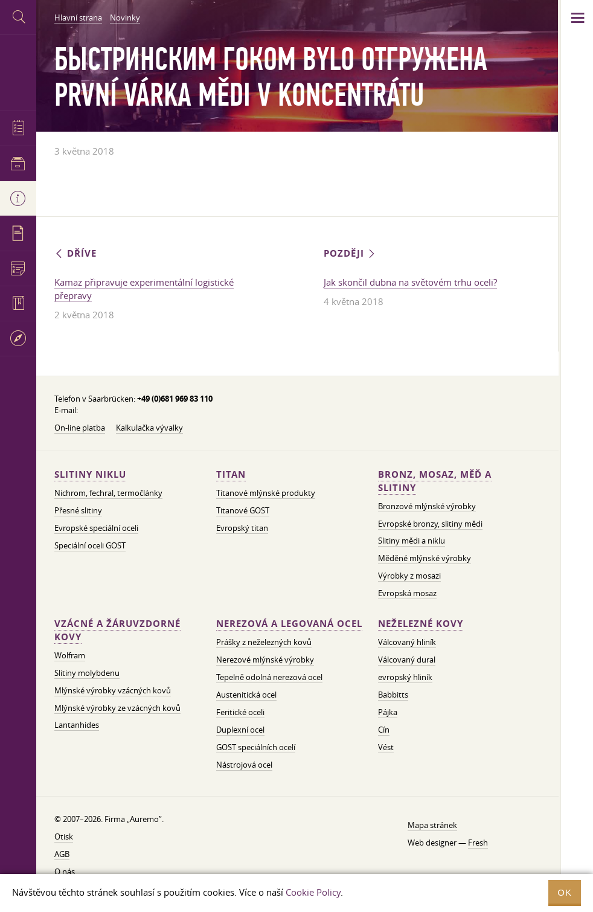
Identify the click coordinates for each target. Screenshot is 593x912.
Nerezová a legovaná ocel (289, 623)
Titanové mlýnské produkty (265, 492)
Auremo (18, 71)
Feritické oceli (240, 712)
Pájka (387, 712)
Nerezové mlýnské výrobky (265, 659)
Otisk (63, 836)
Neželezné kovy (420, 623)
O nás (64, 871)
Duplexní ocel (240, 729)
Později (350, 253)
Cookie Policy (313, 892)
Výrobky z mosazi (409, 575)
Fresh (478, 842)
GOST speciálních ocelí (255, 747)
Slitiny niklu (90, 474)
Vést (386, 747)
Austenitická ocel (246, 694)
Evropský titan (242, 527)
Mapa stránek (432, 825)
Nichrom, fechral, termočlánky (108, 492)
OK (564, 892)
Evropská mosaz (407, 593)
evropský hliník (405, 677)
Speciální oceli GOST (90, 545)
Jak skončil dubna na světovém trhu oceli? (410, 282)
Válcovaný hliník (407, 642)
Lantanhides (76, 724)
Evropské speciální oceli (96, 527)
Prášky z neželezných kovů (264, 642)
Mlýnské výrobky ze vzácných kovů (117, 707)
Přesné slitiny (78, 510)
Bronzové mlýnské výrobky (427, 506)
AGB (61, 854)
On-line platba (79, 427)
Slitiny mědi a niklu (411, 540)
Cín (383, 729)
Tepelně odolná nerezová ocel (269, 677)
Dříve (75, 253)
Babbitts (393, 694)
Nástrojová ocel (244, 764)
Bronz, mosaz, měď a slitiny (435, 481)
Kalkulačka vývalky (149, 427)
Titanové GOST (242, 510)
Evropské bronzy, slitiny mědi (430, 523)
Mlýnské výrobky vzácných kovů (112, 690)
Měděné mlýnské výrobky (424, 558)
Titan (231, 474)
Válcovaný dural (406, 659)
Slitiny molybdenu (87, 672)
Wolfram (69, 655)
